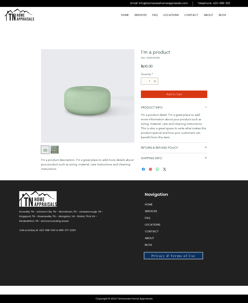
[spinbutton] (149, 81)
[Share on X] (164, 169)
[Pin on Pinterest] (150, 169)
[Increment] (155, 81)
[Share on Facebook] (143, 169)
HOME (149, 204)
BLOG (148, 245)
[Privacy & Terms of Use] (173, 255)
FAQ (147, 218)
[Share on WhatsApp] (157, 169)
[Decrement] (143, 81)
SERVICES (151, 211)
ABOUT (149, 238)
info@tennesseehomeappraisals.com (163, 3)
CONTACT (152, 231)
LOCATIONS (152, 225)
